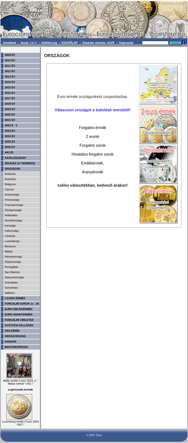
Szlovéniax (11, 287)
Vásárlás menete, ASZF (98, 43)
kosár (29, 43)
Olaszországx (13, 261)
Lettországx (12, 230)
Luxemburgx (12, 241)
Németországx (13, 256)
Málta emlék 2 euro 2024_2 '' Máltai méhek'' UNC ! (20, 381)
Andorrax (10, 173)
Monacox (10, 246)
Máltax (9, 251)
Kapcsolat (126, 43)
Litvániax (10, 235)
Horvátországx (13, 220)
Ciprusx (9, 189)
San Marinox (12, 272)
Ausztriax (10, 179)
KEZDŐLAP (70, 43)
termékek (9, 43)
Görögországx (13, 210)
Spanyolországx (14, 277)
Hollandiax (11, 215)
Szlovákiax (11, 282)
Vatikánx (10, 292)
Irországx (10, 225)
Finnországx (12, 199)
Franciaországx (14, 204)
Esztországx (12, 194)
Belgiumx (10, 184)
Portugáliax (11, 266)
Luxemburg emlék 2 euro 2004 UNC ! (20, 422)
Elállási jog (49, 43)
